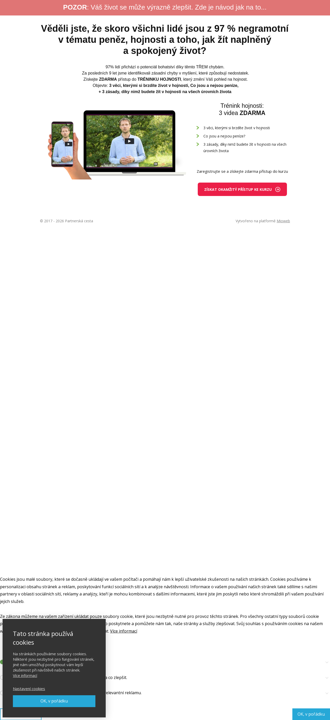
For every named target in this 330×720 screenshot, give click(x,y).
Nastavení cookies (29, 688)
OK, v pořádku (54, 701)
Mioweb (283, 220)
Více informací (25, 675)
